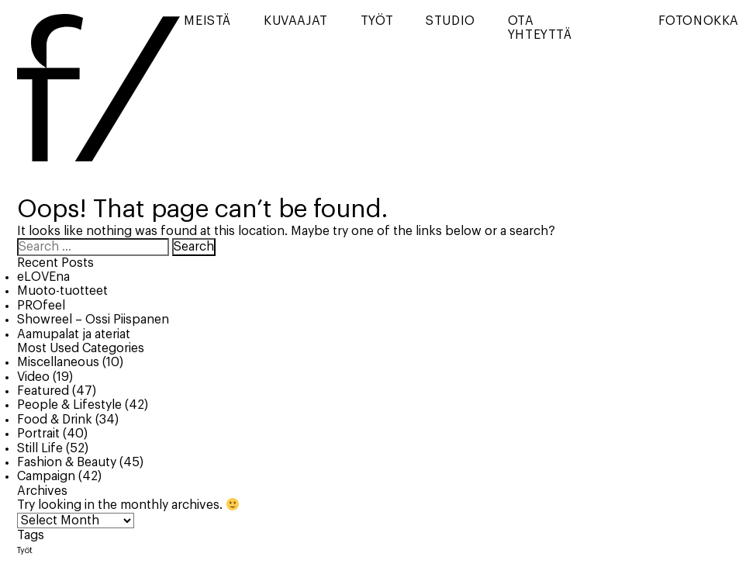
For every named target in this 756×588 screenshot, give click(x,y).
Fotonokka (698, 21)
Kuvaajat (296, 21)
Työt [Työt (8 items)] (25, 550)
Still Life (40, 448)
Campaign (46, 476)
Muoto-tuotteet (62, 291)
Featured (43, 391)
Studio (450, 21)
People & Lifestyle (69, 405)
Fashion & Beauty (66, 462)
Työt (377, 21)
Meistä (207, 21)
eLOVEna (43, 277)
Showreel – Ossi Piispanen (93, 319)
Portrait (38, 433)
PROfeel (41, 305)
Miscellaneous (58, 362)
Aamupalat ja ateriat (73, 334)
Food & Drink (54, 419)
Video (33, 377)
